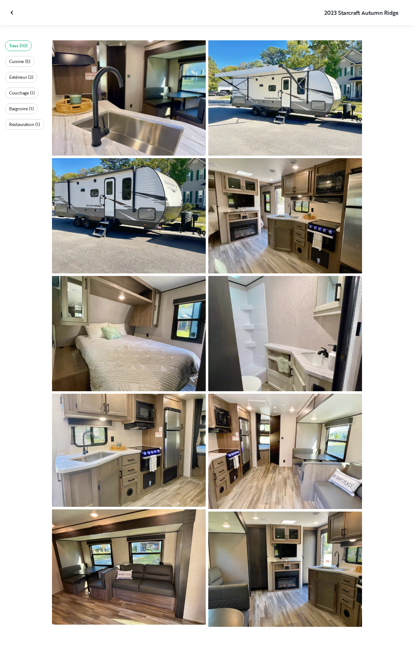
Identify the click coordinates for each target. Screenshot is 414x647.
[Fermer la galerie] (12, 12)
